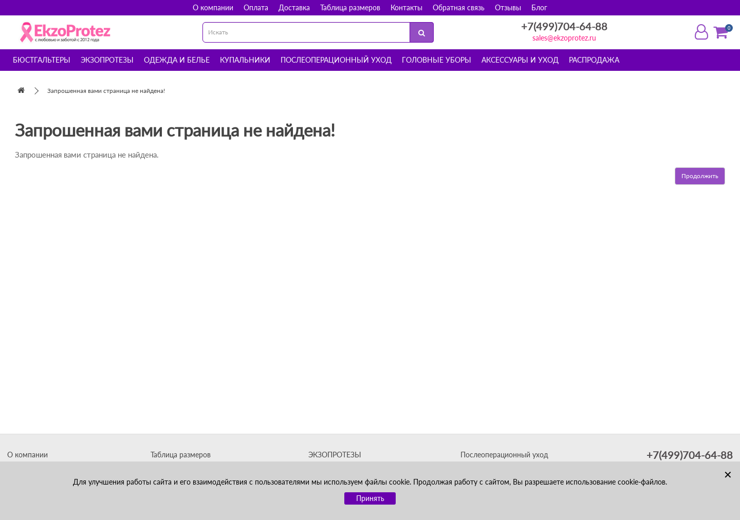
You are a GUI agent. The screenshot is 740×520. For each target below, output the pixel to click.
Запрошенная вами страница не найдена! (106, 90)
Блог (539, 7)
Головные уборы (436, 59)
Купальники (245, 59)
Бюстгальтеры (41, 59)
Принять (370, 498)
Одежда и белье (177, 59)
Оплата (256, 7)
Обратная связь (459, 7)
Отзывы (508, 7)
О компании (213, 7)
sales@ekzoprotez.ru (564, 37)
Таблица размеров (350, 7)
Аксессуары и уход (520, 59)
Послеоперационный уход (336, 59)
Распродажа (594, 59)
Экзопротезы (107, 59)
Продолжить (699, 176)
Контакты (406, 7)
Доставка (294, 7)
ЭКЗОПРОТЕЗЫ (334, 454)
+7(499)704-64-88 (564, 26)
